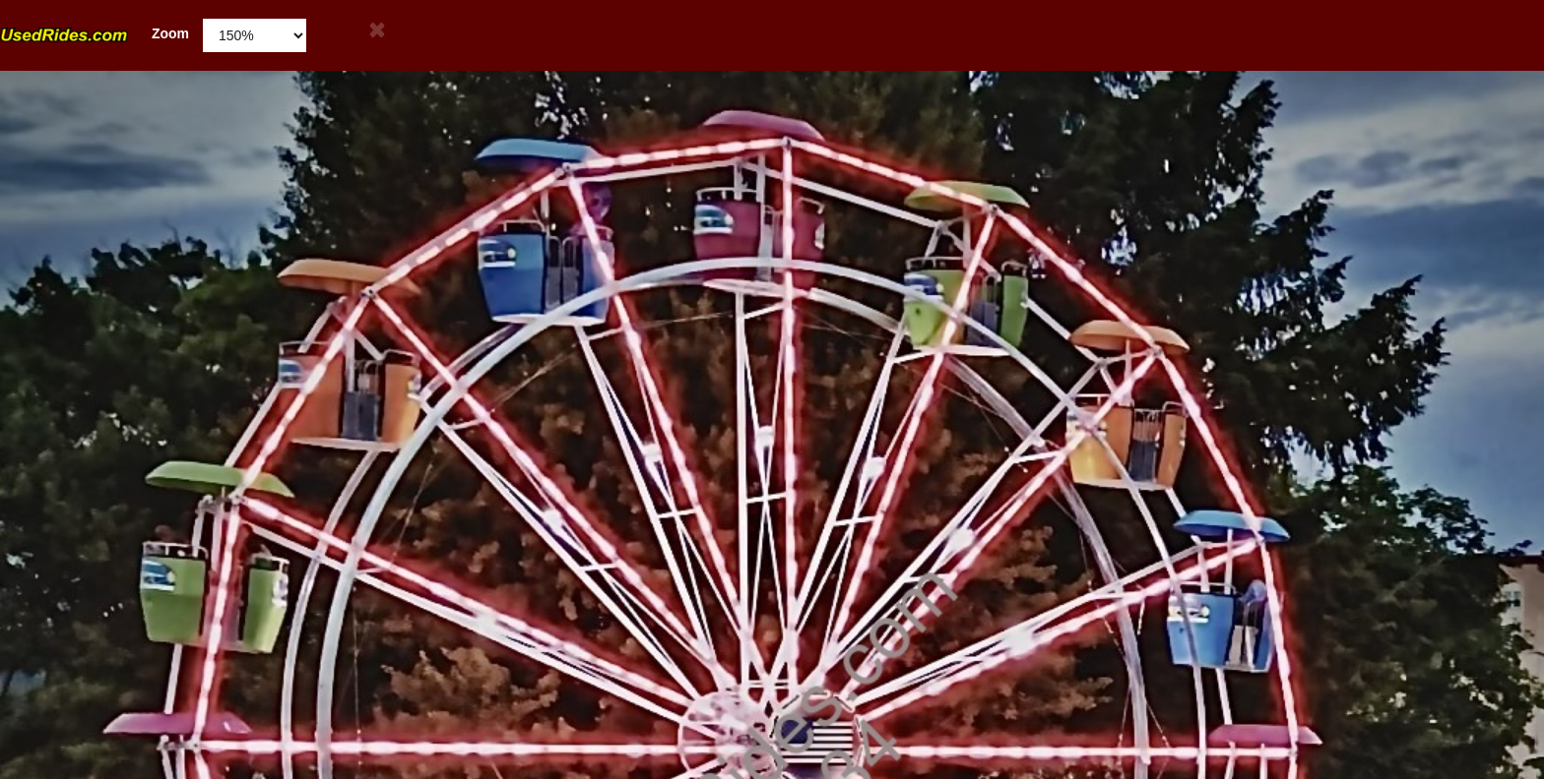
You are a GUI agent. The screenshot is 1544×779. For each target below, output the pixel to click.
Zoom (94, 34)
